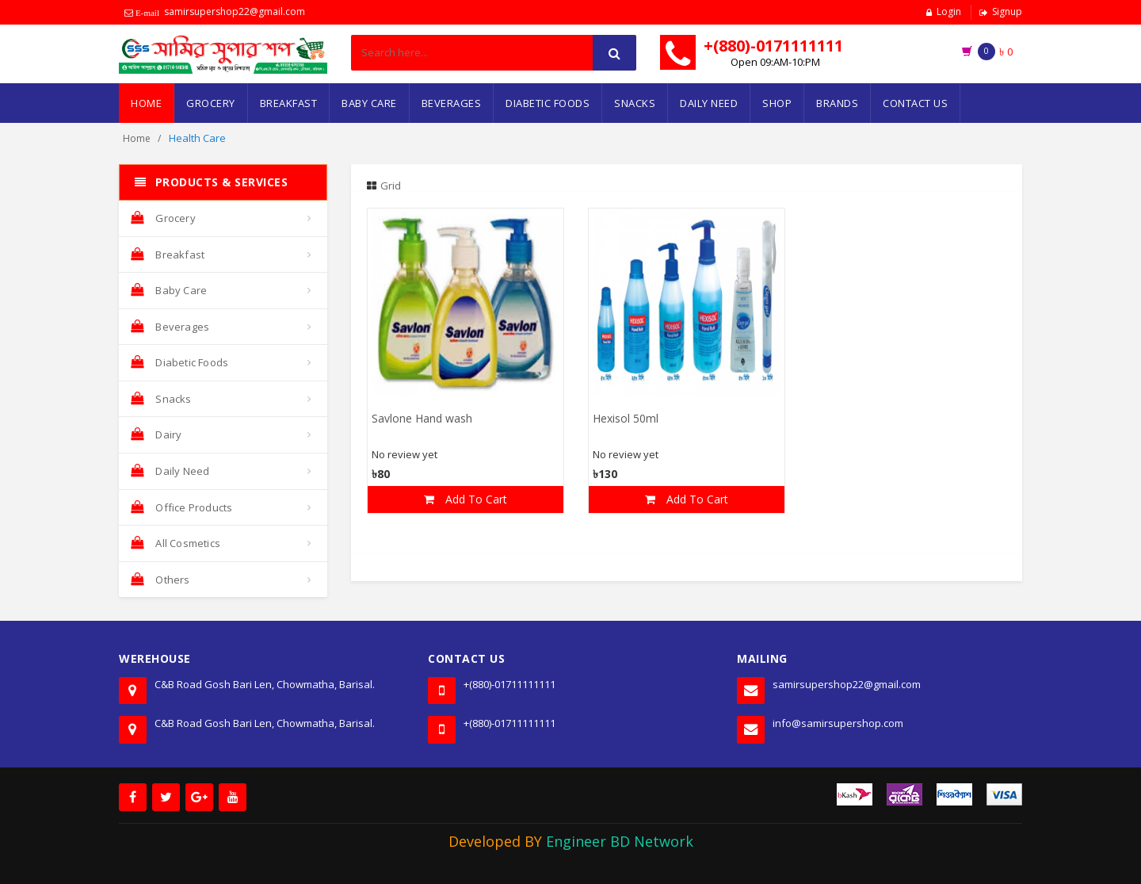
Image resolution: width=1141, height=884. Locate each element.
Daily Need (709, 103)
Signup (1007, 11)
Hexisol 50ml (625, 420)
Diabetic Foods (548, 103)
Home (146, 103)
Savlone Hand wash (422, 420)
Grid (384, 185)
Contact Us (915, 103)
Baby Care (369, 103)
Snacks (634, 103)
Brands (837, 103)
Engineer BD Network (619, 841)
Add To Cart (465, 499)
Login (949, 11)
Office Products (181, 507)
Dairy (156, 434)
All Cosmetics (175, 543)
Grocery (210, 103)
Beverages (452, 103)
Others (160, 579)
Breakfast (289, 103)
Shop (777, 103)
